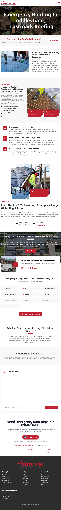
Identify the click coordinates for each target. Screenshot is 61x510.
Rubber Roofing (44, 475)
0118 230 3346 (54, 40)
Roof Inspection (5, 480)
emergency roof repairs (27, 336)
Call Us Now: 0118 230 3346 (30, 314)
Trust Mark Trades (35, 507)
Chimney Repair (44, 478)
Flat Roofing (24, 480)
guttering (48, 213)
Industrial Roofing (6, 497)
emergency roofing (41, 69)
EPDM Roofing (25, 484)
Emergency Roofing (6, 482)
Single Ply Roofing (45, 476)
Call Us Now (30, 251)
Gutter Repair (44, 480)
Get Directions (51, 408)
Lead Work (43, 484)
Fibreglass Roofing (26, 482)
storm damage (52, 60)
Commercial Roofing (6, 495)
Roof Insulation (44, 486)
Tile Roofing (24, 476)
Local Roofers (5, 499)
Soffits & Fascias (44, 482)
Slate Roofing (25, 475)
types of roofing (4, 98)
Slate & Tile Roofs (25, 478)
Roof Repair (4, 476)
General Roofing (5, 475)
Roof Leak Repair (6, 478)
